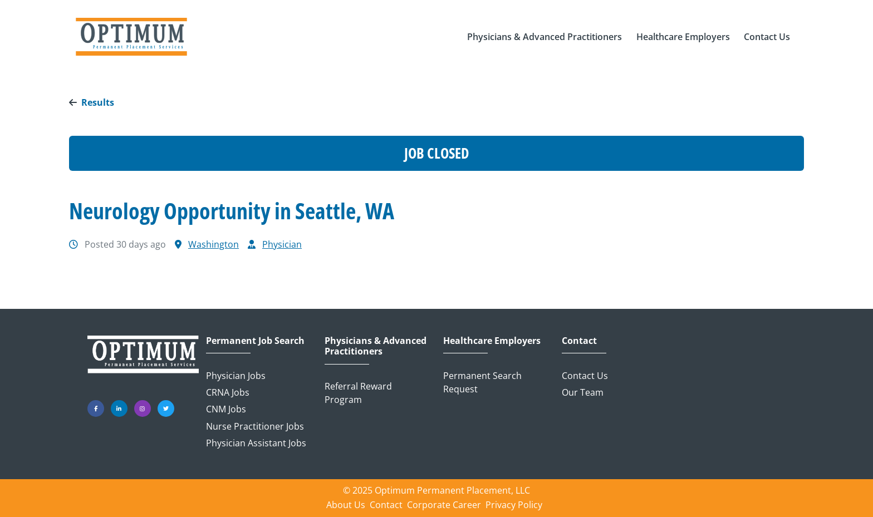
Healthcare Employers (492, 341)
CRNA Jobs (227, 392)
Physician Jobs (236, 376)
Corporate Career (444, 505)
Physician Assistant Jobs (256, 443)
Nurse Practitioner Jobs (255, 426)
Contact (579, 341)
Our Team (583, 392)
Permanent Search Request (482, 382)
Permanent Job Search (255, 341)
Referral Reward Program (358, 393)
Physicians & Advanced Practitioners (375, 346)
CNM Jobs (226, 409)
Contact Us (585, 376)
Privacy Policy (513, 505)
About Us (345, 505)
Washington (213, 244)
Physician (282, 244)
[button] (544, 37)
